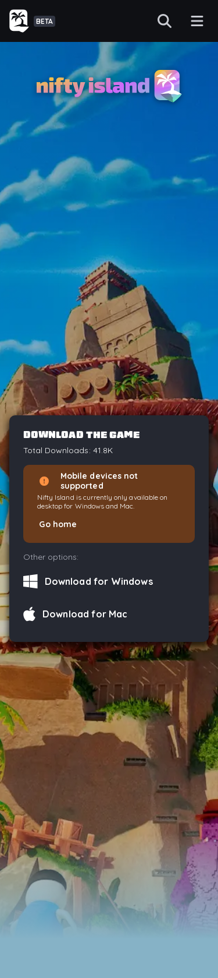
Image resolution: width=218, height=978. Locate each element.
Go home (58, 524)
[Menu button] (197, 21)
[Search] (164, 21)
